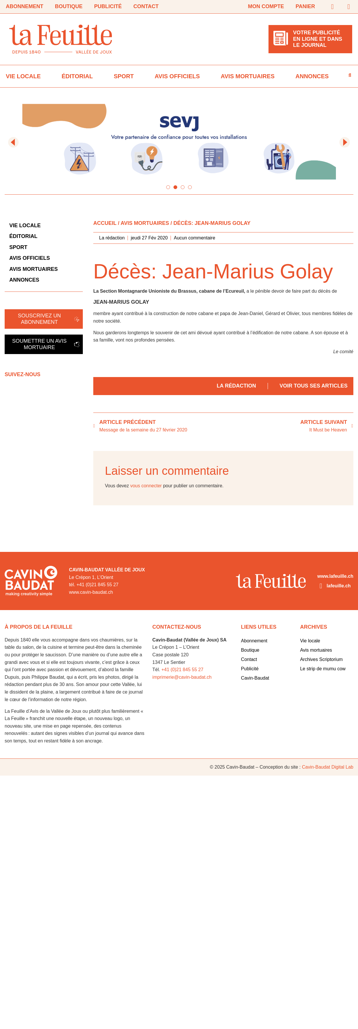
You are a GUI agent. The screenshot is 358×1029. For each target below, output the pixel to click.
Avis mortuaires (248, 76)
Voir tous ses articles (314, 386)
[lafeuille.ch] (320, 585)
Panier (305, 6)
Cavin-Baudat (255, 678)
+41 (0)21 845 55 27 (182, 669)
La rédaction (236, 386)
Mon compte (266, 6)
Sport (124, 76)
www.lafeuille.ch (335, 576)
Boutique (69, 6)
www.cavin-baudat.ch (91, 592)
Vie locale (23, 76)
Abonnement (24, 6)
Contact (146, 6)
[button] (13, 142)
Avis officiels (177, 76)
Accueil (105, 223)
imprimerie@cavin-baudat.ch (182, 677)
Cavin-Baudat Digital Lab (327, 767)
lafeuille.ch (339, 585)
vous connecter (146, 485)
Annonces (312, 76)
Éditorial (77, 76)
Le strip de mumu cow (323, 668)
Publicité (108, 6)
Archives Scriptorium (321, 659)
